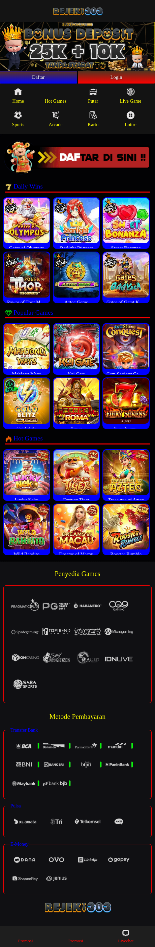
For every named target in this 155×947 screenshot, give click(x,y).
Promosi (25, 936)
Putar (93, 99)
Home (18, 99)
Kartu (93, 122)
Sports (18, 122)
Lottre (130, 122)
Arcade (56, 122)
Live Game (130, 99)
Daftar (38, 78)
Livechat (125, 936)
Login (116, 78)
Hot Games (55, 99)
